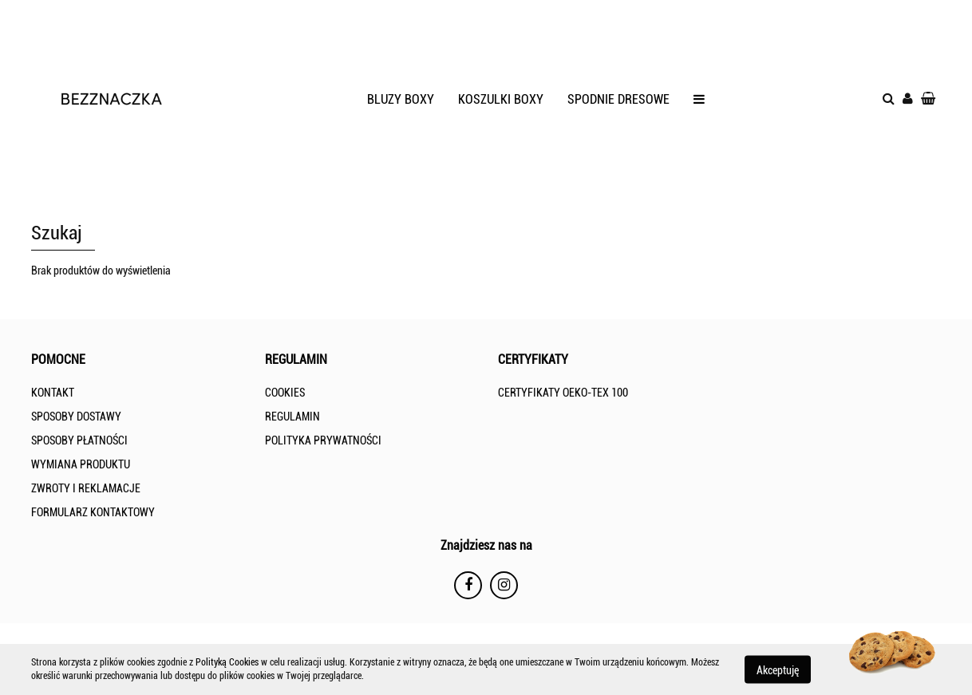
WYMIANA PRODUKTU (80, 464)
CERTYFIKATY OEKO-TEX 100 (563, 392)
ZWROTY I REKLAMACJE (85, 488)
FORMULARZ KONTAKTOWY (93, 512)
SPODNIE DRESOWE (618, 99)
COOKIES (285, 392)
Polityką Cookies (227, 662)
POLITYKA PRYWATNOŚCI (323, 440)
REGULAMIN (292, 416)
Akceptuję (778, 669)
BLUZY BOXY (400, 99)
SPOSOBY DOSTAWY (76, 416)
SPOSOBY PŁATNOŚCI (79, 440)
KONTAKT (52, 392)
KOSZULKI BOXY (500, 99)
